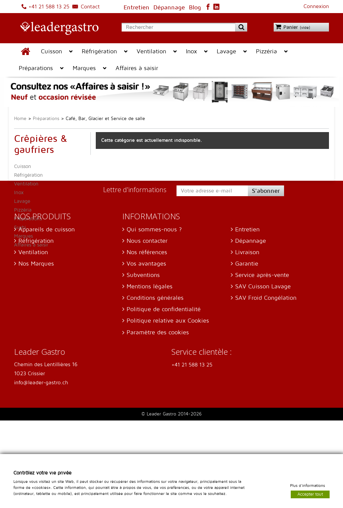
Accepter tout (310, 494)
